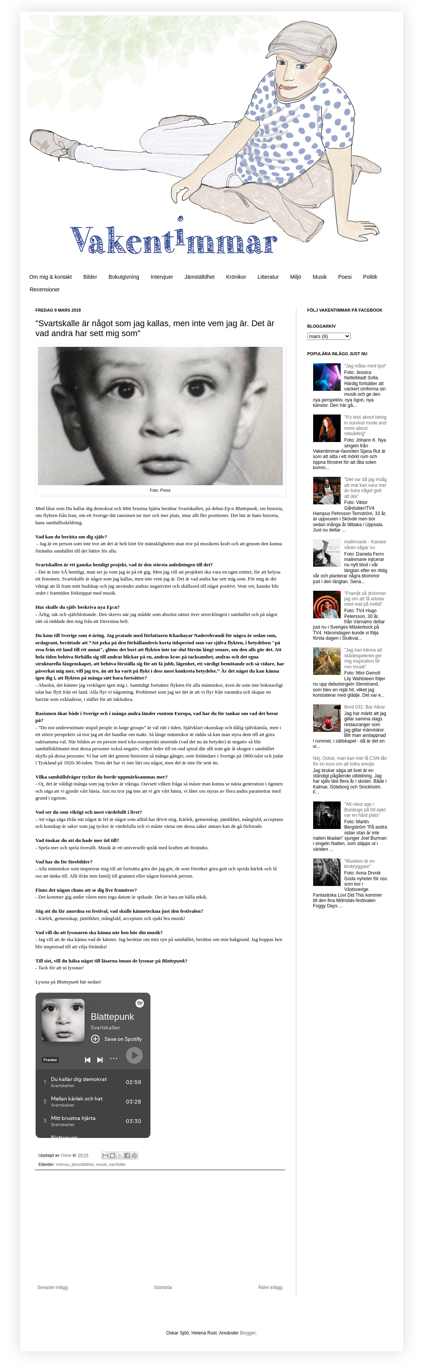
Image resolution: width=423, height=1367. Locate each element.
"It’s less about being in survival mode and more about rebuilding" (365, 425)
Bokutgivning (124, 277)
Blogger (248, 1333)
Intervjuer (162, 277)
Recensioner (45, 289)
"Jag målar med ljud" (365, 366)
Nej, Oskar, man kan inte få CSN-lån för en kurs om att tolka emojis (350, 761)
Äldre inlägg (270, 1287)
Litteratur (268, 277)
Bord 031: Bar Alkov (364, 707)
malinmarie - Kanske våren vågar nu (365, 544)
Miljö (295, 277)
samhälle (117, 1164)
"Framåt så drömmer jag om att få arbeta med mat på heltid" (365, 599)
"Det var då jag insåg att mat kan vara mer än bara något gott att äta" (365, 488)
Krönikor (236, 277)
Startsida (163, 1287)
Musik (320, 277)
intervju (62, 1164)
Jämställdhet (200, 277)
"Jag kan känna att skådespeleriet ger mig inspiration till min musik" (363, 658)
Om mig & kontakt (50, 277)
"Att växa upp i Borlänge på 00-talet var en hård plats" (364, 809)
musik (101, 1164)
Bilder (90, 277)
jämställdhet (83, 1164)
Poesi (344, 277)
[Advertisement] (160, 1227)
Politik (370, 277)
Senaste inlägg (53, 1287)
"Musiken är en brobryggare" (359, 863)
